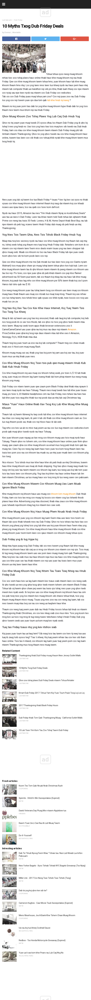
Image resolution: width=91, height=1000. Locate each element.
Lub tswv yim (7, 20)
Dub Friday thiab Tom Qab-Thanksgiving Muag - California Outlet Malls (50, 718)
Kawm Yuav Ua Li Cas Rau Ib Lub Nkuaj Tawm (39, 823)
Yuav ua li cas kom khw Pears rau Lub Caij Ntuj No (41, 953)
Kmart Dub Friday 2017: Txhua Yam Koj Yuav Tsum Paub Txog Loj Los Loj (51, 693)
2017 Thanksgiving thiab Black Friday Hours (38, 705)
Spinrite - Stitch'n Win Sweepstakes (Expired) (39, 798)
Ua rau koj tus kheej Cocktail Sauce (34, 928)
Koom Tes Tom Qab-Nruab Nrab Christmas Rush (41, 786)
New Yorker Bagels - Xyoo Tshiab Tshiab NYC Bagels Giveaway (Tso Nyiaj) (52, 865)
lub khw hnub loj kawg (58, 100)
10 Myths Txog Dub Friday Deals (33, 668)
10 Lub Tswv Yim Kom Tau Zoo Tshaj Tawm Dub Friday (43, 730)
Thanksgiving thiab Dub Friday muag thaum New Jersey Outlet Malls (50, 655)
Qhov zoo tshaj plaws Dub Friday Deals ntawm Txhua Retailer (46, 680)
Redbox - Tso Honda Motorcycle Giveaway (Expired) (42, 940)
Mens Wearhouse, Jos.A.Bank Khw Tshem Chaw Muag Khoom (47, 915)
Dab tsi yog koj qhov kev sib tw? (33, 890)
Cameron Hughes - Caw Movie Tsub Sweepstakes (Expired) (46, 903)
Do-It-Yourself (25, 835)
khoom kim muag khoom (63, 494)
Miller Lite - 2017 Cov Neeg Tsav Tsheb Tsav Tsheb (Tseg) (45, 878)
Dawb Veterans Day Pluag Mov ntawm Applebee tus (42, 810)
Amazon (72, 329)
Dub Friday (18, 20)
